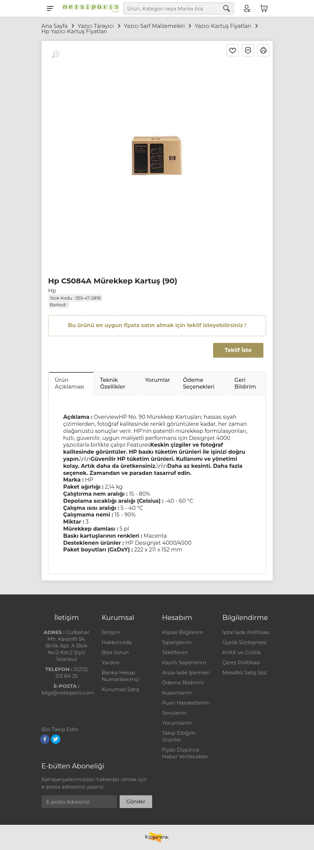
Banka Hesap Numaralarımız (120, 675)
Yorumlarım (177, 723)
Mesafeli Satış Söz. (245, 672)
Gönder (135, 801)
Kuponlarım (177, 692)
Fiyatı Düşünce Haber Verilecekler (185, 753)
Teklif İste (238, 350)
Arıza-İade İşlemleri (186, 672)
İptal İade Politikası (246, 632)
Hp (52, 290)
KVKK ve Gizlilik (242, 652)
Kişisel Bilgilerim (182, 632)
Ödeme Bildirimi (183, 682)
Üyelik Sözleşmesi (245, 642)
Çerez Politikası (241, 662)
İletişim (111, 632)
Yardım (111, 662)
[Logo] (89, 8)
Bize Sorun (115, 652)
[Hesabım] (246, 8)
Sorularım (174, 713)
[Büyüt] (55, 55)
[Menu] (50, 8)
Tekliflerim (175, 652)
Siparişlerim (177, 642)
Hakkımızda (117, 642)
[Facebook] (45, 739)
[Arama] (226, 8)
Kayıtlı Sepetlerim (184, 662)
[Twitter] (55, 739)
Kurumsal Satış (120, 689)
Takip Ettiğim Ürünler (179, 736)
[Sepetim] (264, 8)
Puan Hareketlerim (186, 703)
